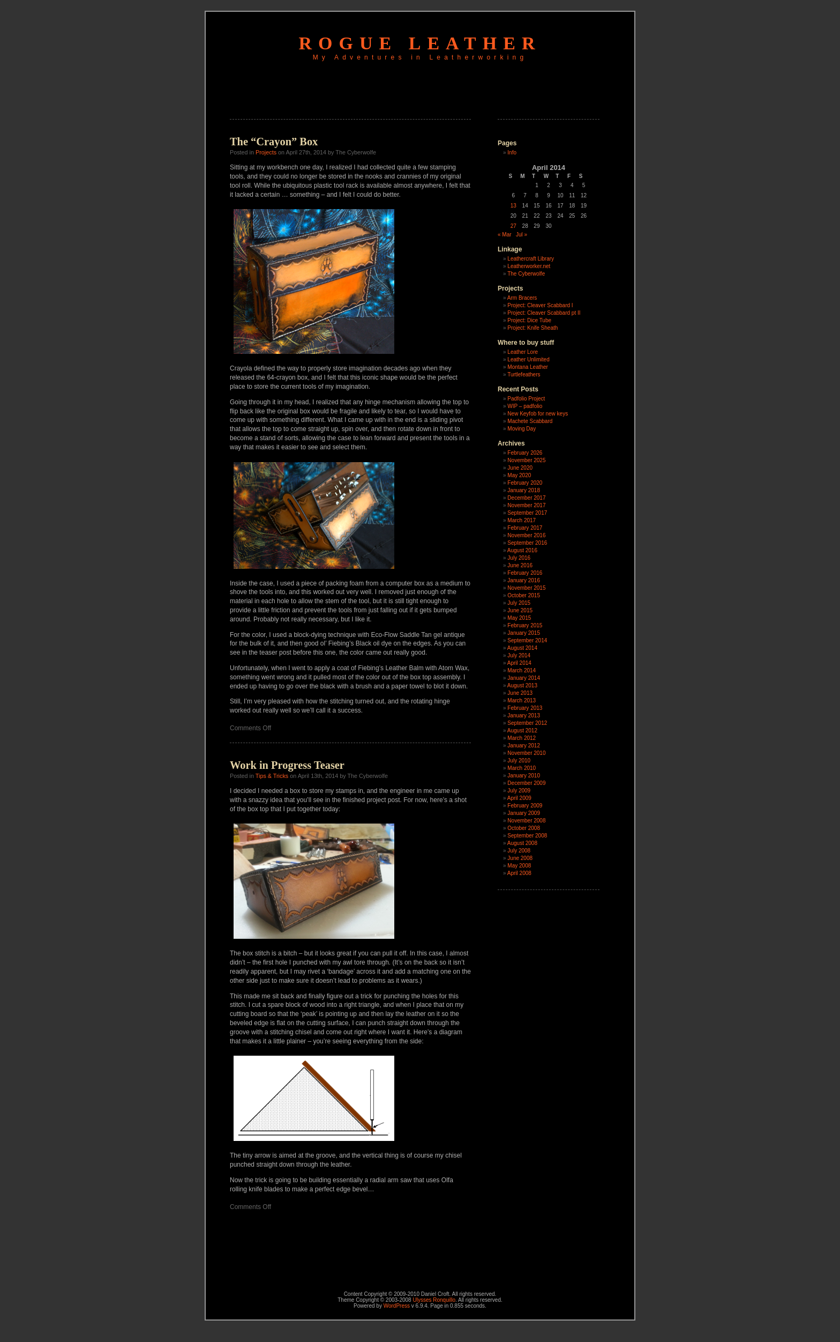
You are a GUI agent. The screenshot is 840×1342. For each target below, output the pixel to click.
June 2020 (519, 468)
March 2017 (521, 520)
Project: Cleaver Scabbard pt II (543, 313)
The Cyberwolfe (526, 274)
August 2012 (522, 730)
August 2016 (522, 550)
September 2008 (527, 836)
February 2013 (524, 708)
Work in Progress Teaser (287, 765)
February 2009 (524, 806)
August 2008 (522, 843)
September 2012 (527, 723)
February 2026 (524, 453)
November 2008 (526, 821)
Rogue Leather (420, 43)
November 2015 (526, 588)
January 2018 (523, 490)
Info (511, 152)
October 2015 (523, 595)
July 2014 (518, 655)
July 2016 (518, 558)
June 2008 (519, 858)
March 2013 (521, 700)
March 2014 (521, 670)
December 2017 (526, 498)
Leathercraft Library (530, 259)
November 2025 (526, 460)
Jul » (521, 235)
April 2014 (519, 663)
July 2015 (518, 603)
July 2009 (518, 791)
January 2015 (523, 633)
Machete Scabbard (529, 421)
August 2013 (522, 685)
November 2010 (526, 753)
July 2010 (518, 760)
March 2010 (521, 768)
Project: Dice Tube (529, 320)
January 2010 (523, 775)
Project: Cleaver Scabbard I (540, 305)
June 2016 (519, 565)
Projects (266, 152)
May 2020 (519, 475)
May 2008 (519, 866)
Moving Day (521, 429)
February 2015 (524, 625)
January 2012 (523, 745)
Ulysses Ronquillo (433, 1300)
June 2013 (519, 693)
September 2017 (527, 513)
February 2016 (524, 573)
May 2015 (519, 618)
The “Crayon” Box (274, 141)
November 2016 (526, 535)
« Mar (505, 235)
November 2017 (526, 505)
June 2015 (519, 610)
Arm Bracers (522, 298)
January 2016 (523, 580)
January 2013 (523, 715)
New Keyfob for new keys (537, 414)
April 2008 (519, 873)
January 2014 (523, 678)
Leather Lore (522, 352)
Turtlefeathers (523, 374)
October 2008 (523, 828)
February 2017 (524, 528)
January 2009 (523, 813)
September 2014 (527, 640)
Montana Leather (527, 367)
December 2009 (526, 783)
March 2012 (521, 738)
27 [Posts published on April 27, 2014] (513, 226)
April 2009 (519, 798)
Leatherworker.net (528, 266)
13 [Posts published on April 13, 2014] (513, 206)
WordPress (397, 1306)
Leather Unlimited (528, 359)
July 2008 (518, 851)
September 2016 (527, 543)
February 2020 (524, 483)
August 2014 (522, 648)
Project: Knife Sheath (532, 328)
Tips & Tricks (272, 776)
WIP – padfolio (524, 406)
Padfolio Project (526, 399)
